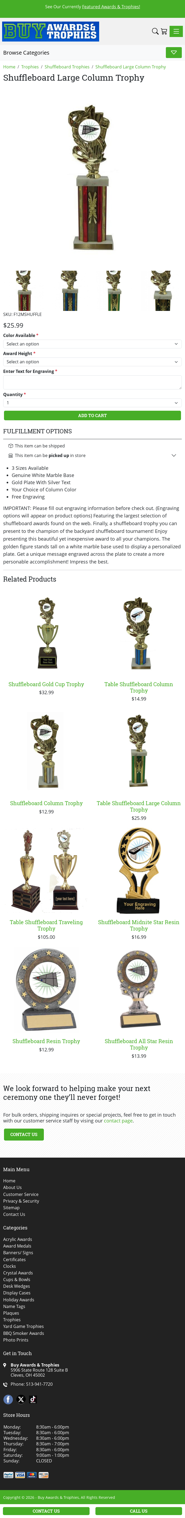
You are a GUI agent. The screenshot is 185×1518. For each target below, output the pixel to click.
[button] (155, 31)
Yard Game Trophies (23, 1326)
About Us (12, 1187)
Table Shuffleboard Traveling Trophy (46, 925)
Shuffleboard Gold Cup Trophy (46, 684)
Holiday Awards (18, 1299)
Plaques (11, 1313)
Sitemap (11, 1207)
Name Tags (14, 1306)
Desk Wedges (16, 1286)
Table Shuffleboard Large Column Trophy (139, 806)
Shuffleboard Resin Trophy (46, 1041)
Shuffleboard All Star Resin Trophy (139, 1044)
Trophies (12, 1319)
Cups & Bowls (16, 1279)
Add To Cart (92, 415)
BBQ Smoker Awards (23, 1333)
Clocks (9, 1266)
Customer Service (21, 1194)
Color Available (21, 335)
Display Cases (17, 1292)
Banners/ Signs (18, 1252)
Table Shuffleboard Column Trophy (138, 687)
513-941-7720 (39, 1384)
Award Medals (17, 1246)
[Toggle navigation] (176, 31)
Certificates (14, 1259)
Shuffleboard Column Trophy (46, 803)
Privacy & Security (21, 1201)
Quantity (14, 394)
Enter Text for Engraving (30, 371)
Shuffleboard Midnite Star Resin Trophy (138, 925)
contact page (118, 1120)
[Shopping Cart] (164, 31)
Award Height (19, 353)
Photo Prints (15, 1340)
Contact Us (23, 1134)
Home (9, 1180)
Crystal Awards (18, 1273)
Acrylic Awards (17, 1239)
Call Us (139, 1511)
